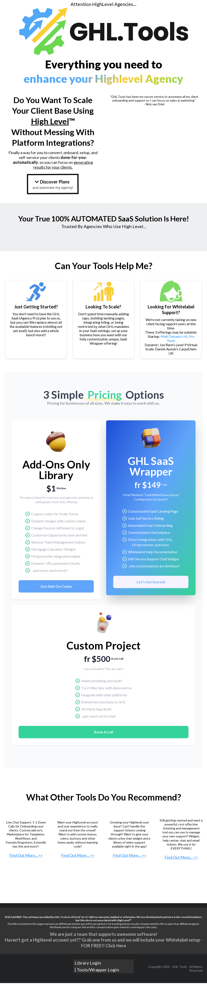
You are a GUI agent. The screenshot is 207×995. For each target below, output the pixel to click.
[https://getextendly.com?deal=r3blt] (26, 836)
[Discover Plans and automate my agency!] (53, 184)
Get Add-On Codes (56, 598)
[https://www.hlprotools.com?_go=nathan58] (129, 835)
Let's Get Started (151, 594)
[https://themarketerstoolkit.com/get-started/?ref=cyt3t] (77, 835)
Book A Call (103, 744)
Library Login (88, 987)
